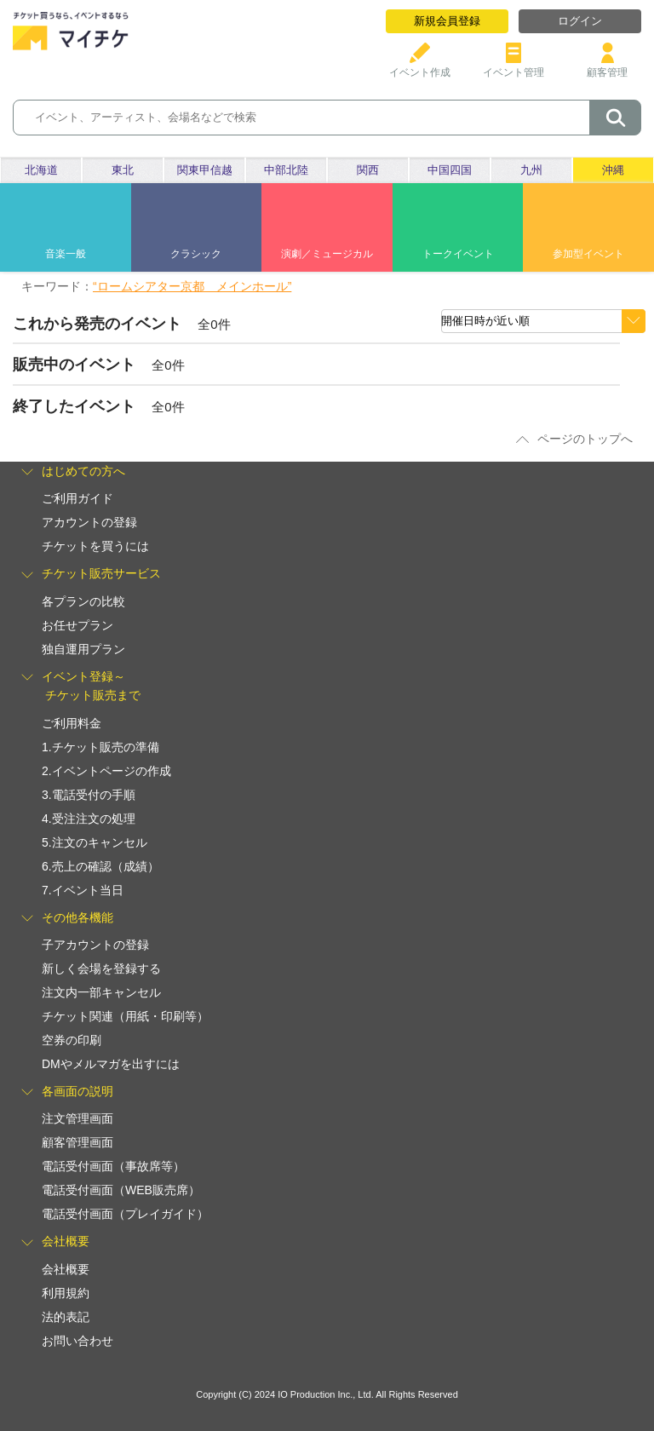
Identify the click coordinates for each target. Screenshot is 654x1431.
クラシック (195, 254)
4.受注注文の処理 (88, 818)
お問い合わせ (77, 1341)
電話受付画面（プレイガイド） (125, 1214)
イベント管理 (513, 66)
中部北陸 (286, 170)
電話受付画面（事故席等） (113, 1166)
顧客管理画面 (77, 1142)
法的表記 (65, 1317)
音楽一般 (65, 254)
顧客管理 (607, 66)
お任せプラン (77, 625)
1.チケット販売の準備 (100, 747)
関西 (368, 170)
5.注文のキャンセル (94, 842)
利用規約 (65, 1293)
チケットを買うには (95, 546)
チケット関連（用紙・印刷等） (125, 1016)
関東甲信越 (204, 170)
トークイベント (458, 254)
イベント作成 (419, 66)
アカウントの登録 (89, 522)
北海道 (41, 170)
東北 (123, 170)
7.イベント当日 (82, 890)
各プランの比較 (83, 601)
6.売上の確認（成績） (100, 866)
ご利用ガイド (77, 498)
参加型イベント (588, 254)
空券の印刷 (71, 1040)
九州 (531, 170)
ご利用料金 (71, 723)
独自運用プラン (83, 649)
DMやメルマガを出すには (111, 1064)
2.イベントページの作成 (106, 771)
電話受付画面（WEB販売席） (121, 1190)
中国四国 (449, 170)
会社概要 (65, 1269)
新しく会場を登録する (101, 968)
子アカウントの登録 (95, 944)
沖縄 (613, 170)
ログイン (580, 20)
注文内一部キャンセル (101, 992)
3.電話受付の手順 (88, 795)
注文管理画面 (77, 1118)
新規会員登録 (447, 20)
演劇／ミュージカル (327, 254)
